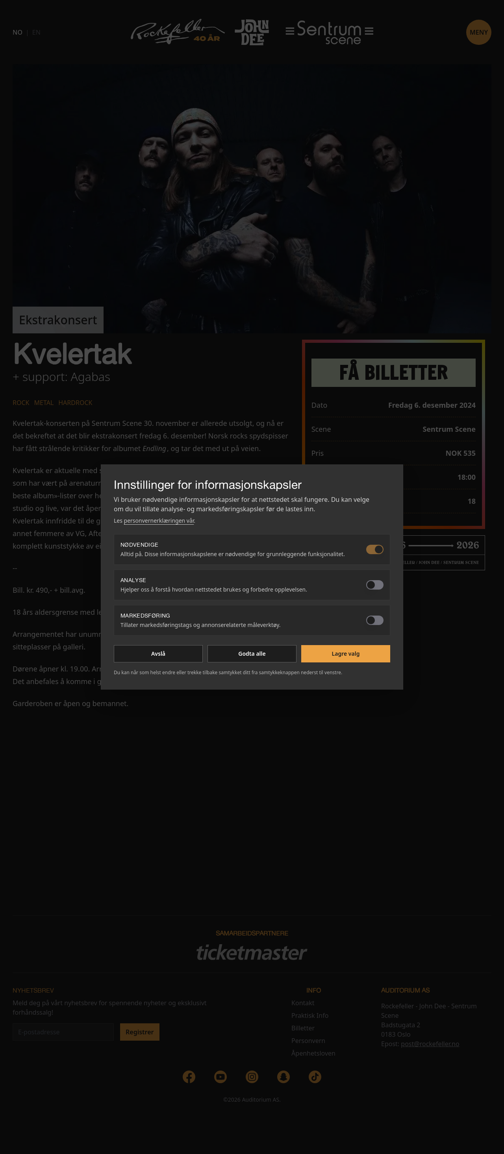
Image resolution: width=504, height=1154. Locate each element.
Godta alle (251, 653)
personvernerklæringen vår (159, 520)
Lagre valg (346, 653)
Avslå (158, 653)
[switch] (375, 549)
